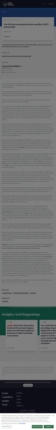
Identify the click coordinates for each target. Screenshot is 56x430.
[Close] (53, 421)
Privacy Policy (22, 428)
